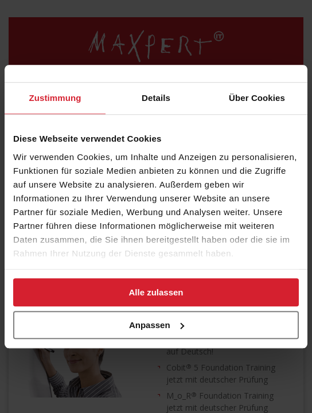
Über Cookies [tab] (257, 98)
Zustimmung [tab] (55, 98)
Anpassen (156, 325)
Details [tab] (156, 98)
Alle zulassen (155, 292)
